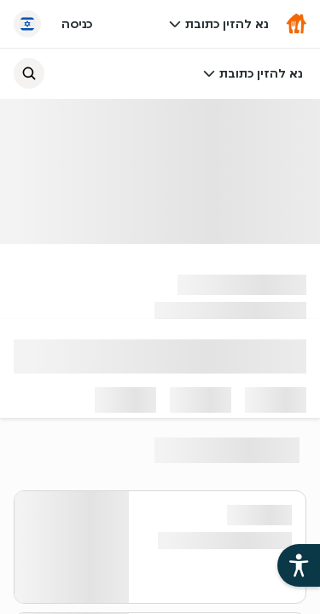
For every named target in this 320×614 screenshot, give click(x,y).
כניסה (76, 24)
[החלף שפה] (27, 24)
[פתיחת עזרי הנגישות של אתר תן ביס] (298, 565)
